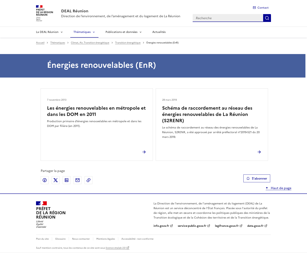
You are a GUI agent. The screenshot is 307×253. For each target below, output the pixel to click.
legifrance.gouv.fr (227, 226)
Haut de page (280, 188)
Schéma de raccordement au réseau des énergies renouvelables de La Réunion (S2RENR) (207, 114)
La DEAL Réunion (47, 32)
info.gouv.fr (161, 226)
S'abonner (257, 178)
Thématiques (82, 32)
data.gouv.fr (255, 226)
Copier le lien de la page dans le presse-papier (88, 180)
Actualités (159, 32)
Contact (263, 8)
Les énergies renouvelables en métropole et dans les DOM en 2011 (96, 111)
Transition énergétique (128, 42)
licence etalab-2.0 (116, 248)
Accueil (40, 42)
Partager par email (77, 180)
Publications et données (121, 32)
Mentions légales (105, 239)
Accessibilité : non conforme (137, 239)
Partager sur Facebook (45, 180)
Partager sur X (56, 180)
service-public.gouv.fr (192, 226)
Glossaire (60, 239)
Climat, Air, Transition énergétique (90, 42)
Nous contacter (81, 239)
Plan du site (42, 239)
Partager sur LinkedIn (66, 180)
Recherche (267, 18)
